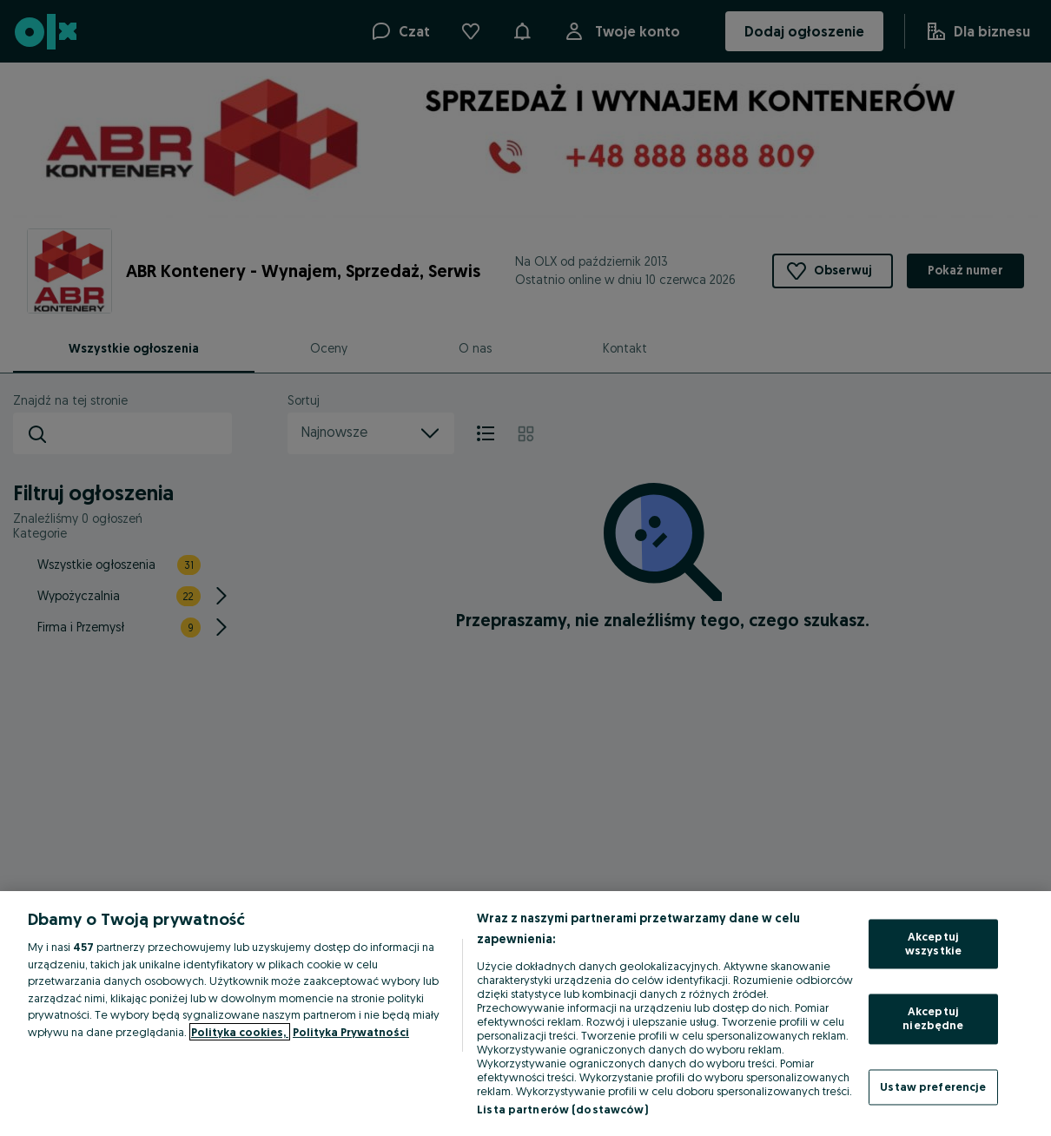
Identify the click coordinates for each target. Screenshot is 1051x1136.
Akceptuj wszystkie (933, 944)
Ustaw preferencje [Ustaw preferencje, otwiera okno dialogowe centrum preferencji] (933, 1086)
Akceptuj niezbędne (932, 1019)
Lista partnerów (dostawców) (562, 1109)
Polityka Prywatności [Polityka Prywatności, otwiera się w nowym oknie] (351, 1032)
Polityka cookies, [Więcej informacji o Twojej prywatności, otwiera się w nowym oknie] (239, 1032)
